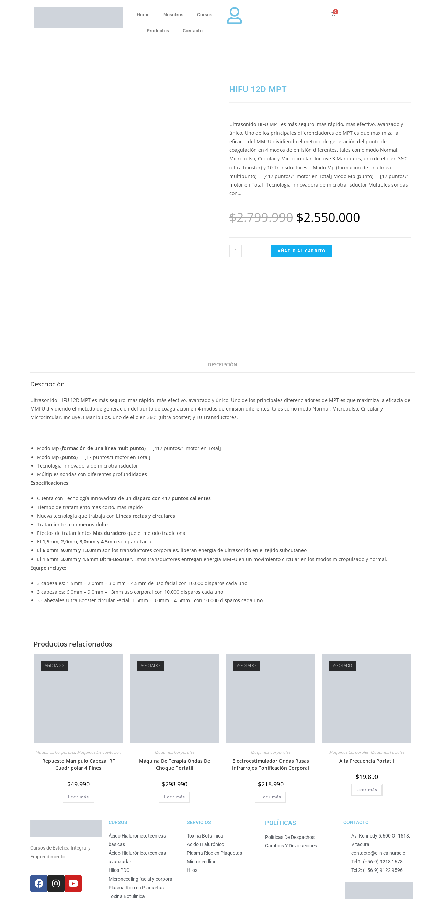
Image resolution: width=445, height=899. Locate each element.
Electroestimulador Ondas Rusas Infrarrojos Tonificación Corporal (270, 693)
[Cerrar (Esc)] (21, 887)
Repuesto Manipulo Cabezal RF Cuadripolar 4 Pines (78, 693)
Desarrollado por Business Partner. (184, 866)
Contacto (193, 30)
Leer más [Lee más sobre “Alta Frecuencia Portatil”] (366, 718)
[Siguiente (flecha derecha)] (8, 896)
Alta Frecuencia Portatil (366, 689)
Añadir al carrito (302, 251)
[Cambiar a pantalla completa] (8, 887)
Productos (158, 30)
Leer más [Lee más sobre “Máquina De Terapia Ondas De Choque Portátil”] (174, 725)
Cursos (204, 15)
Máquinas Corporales (55, 681)
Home (143, 15)
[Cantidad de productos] (235, 251)
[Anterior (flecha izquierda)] (2, 896)
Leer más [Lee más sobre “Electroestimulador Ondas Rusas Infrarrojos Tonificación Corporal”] (270, 725)
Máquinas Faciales (387, 681)
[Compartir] (14, 887)
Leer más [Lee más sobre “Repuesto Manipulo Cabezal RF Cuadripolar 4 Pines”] (78, 725)
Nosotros (173, 15)
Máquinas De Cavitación (99, 681)
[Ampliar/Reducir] (2, 887)
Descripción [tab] (222, 293)
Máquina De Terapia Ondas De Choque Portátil (174, 693)
